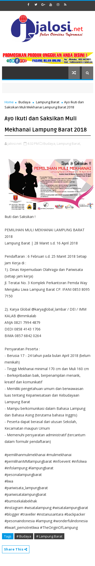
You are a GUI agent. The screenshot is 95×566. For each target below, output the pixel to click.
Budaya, (49, 143)
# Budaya (23, 536)
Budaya (24, 102)
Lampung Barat (47, 102)
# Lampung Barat (49, 536)
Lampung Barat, (69, 143)
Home (9, 102)
